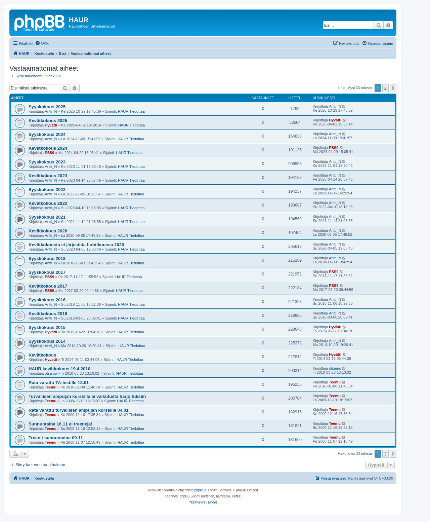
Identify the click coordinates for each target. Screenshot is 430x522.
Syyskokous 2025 (47, 106)
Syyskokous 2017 (47, 272)
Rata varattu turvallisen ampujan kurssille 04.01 (79, 410)
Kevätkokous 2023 (48, 175)
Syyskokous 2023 (47, 161)
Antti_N (51, 111)
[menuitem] (42, 43)
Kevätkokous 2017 (48, 286)
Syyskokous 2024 (47, 134)
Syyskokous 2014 (47, 341)
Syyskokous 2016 (47, 299)
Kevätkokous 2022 (48, 203)
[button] (393, 88)
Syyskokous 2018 (47, 258)
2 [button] (385, 88)
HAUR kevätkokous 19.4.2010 (59, 368)
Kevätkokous (42, 355)
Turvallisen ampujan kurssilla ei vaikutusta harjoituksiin (87, 396)
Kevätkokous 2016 (48, 313)
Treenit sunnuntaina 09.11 (56, 437)
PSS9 (49, 153)
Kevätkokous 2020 (48, 230)
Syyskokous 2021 (47, 217)
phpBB (200, 490)
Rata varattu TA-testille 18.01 (59, 382)
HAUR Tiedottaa (131, 111)
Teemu (50, 387)
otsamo (51, 373)
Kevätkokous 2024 (48, 148)
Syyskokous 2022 (47, 189)
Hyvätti (51, 125)
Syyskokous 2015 (47, 327)
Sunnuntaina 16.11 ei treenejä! (60, 423)
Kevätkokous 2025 (48, 120)
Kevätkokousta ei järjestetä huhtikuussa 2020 (76, 244)
